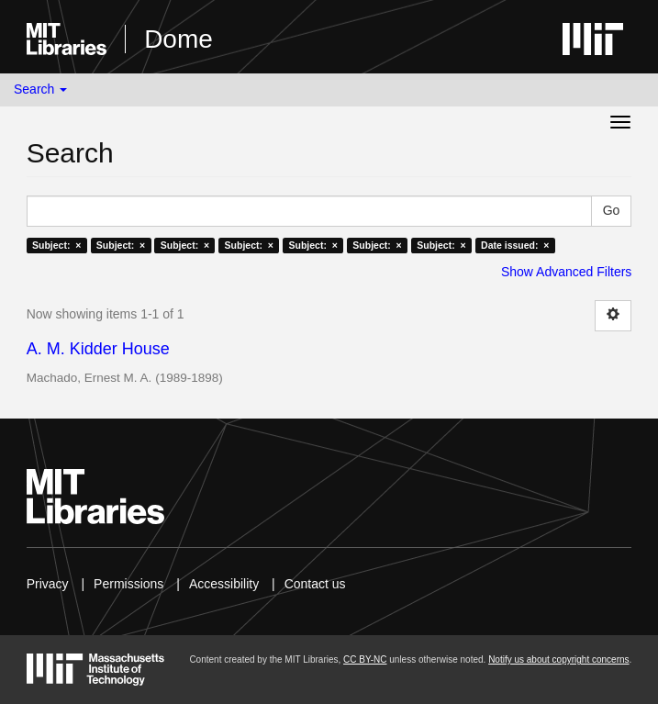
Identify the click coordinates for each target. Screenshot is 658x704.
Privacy (48, 583)
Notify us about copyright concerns (558, 659)
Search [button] (40, 89)
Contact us (315, 583)
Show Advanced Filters (566, 271)
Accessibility (224, 583)
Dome (178, 39)
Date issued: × (515, 245)
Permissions (128, 583)
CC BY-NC (364, 659)
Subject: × (56, 245)
